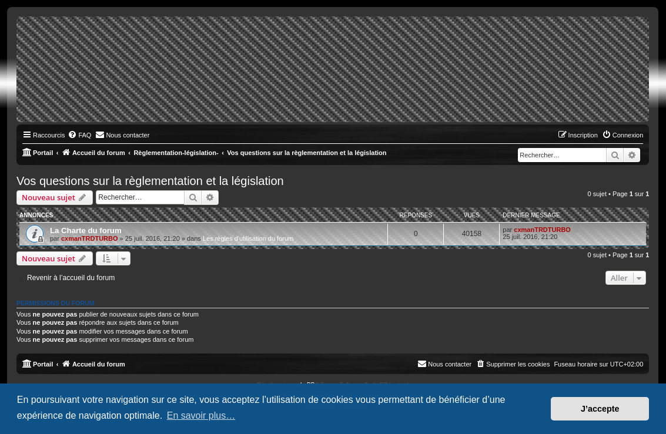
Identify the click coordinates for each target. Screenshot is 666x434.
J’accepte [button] (600, 408)
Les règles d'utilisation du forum (248, 238)
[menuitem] (79, 135)
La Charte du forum (86, 230)
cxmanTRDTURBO (89, 238)
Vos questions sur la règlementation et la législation (150, 180)
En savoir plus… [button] (201, 415)
